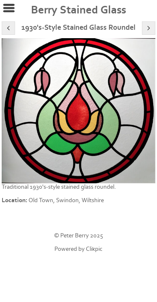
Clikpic (94, 249)
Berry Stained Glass (78, 10)
